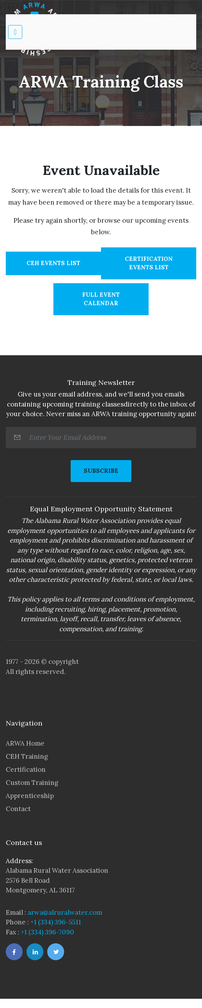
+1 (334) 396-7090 (47, 932)
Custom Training (32, 782)
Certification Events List (149, 263)
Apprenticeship (30, 795)
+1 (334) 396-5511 (55, 922)
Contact (18, 809)
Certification (26, 769)
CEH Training (27, 756)
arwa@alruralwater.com (65, 912)
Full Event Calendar (101, 299)
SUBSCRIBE (101, 470)
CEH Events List (53, 263)
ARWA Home (25, 743)
